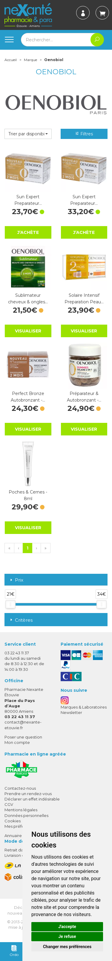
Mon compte (17, 742)
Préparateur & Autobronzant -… (84, 397)
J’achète (28, 232)
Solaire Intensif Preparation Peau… (84, 299)
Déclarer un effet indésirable (32, 799)
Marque (30, 59)
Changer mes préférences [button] (67, 946)
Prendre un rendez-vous (28, 793)
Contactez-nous (20, 788)
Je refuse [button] (67, 936)
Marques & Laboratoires (84, 707)
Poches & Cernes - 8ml (28, 495)
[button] (28, 134)
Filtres (84, 134)
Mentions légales (20, 809)
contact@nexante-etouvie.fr (23, 724)
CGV (8, 804)
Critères (21, 620)
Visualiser (28, 331)
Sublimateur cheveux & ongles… (28, 299)
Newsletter (71, 712)
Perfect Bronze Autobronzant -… (28, 397)
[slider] (10, 604)
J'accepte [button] (67, 926)
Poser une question (23, 737)
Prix (16, 580)
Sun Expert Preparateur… (28, 200)
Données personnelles (26, 815)
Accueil (10, 59)
